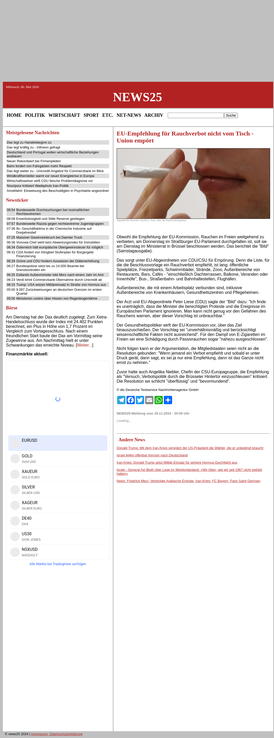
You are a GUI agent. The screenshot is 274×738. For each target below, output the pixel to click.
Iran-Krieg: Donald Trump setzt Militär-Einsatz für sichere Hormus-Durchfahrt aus (177, 462)
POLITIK (35, 115)
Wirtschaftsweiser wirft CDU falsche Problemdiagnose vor (50, 181)
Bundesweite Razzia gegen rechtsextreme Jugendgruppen (60, 224)
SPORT (91, 115)
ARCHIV (153, 115)
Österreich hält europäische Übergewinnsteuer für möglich (59, 247)
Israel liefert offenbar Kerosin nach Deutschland (152, 455)
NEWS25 (137, 97)
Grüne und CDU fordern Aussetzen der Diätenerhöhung (57, 261)
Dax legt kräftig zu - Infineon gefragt (33, 147)
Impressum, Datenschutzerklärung (56, 734)
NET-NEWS (129, 115)
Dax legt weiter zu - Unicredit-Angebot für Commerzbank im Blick (55, 171)
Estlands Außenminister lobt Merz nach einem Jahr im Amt (60, 275)
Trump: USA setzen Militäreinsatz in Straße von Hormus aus (61, 285)
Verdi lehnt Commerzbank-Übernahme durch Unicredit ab (59, 280)
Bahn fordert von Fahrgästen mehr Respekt (39, 166)
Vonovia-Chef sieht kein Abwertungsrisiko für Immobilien (58, 242)
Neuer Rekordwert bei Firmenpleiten (34, 161)
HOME (14, 115)
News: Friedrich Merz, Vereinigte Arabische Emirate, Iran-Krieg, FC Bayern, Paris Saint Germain (188, 481)
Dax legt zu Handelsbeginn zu (29, 142)
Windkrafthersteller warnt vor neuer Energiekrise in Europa (50, 176)
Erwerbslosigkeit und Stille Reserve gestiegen (50, 219)
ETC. (107, 115)
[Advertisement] (137, 40)
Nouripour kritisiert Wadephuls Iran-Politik (38, 186)
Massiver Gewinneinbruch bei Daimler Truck (49, 237)
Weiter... (84, 345)
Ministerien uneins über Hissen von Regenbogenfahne (56, 298)
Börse (11, 307)
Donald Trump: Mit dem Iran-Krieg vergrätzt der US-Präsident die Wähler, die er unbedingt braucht (190, 448)
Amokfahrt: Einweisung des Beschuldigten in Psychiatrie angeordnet (58, 191)
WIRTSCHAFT (64, 115)
